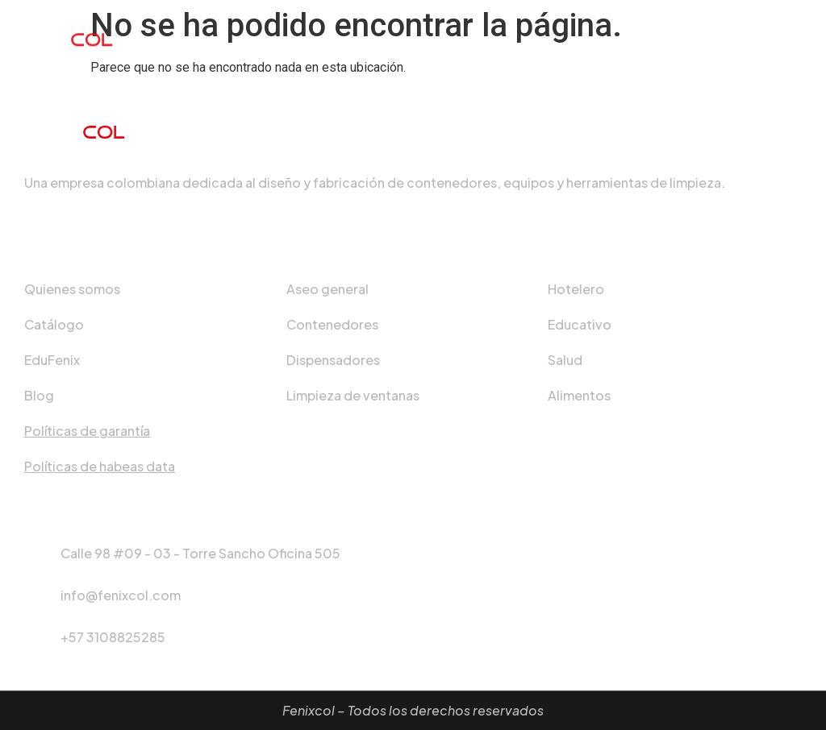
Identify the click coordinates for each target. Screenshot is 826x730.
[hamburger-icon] (796, 33)
